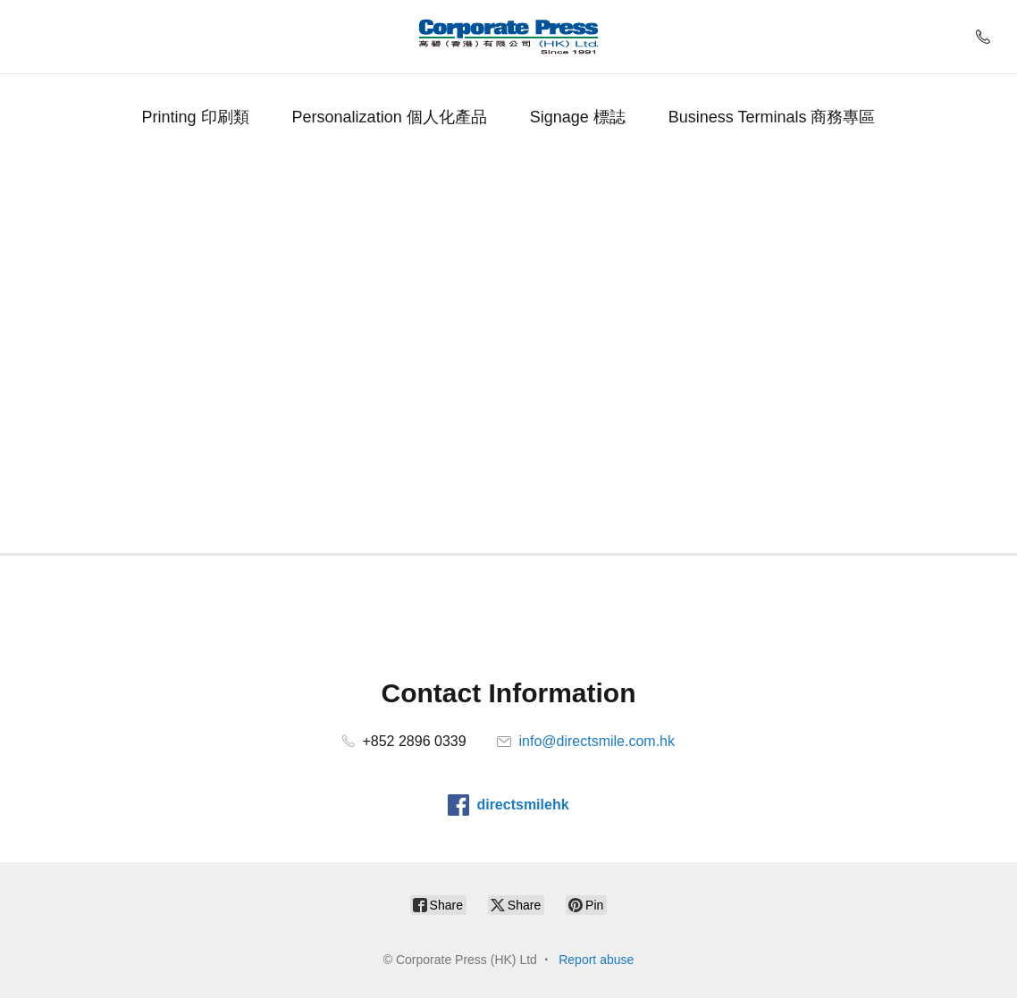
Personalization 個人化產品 (389, 117)
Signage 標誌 (578, 117)
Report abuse (596, 959)
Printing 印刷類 (195, 117)
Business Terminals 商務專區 (772, 117)
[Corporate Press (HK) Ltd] (508, 36)
